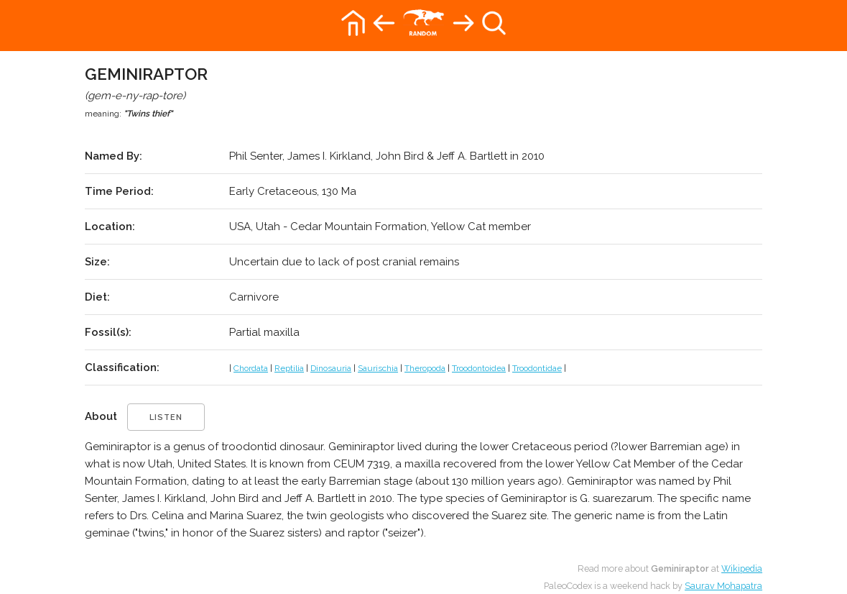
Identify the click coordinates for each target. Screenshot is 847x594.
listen (165, 417)
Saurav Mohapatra (723, 585)
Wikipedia (741, 568)
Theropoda (424, 368)
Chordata (250, 368)
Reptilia (289, 368)
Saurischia (378, 368)
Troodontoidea (479, 368)
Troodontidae (537, 368)
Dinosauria (330, 368)
